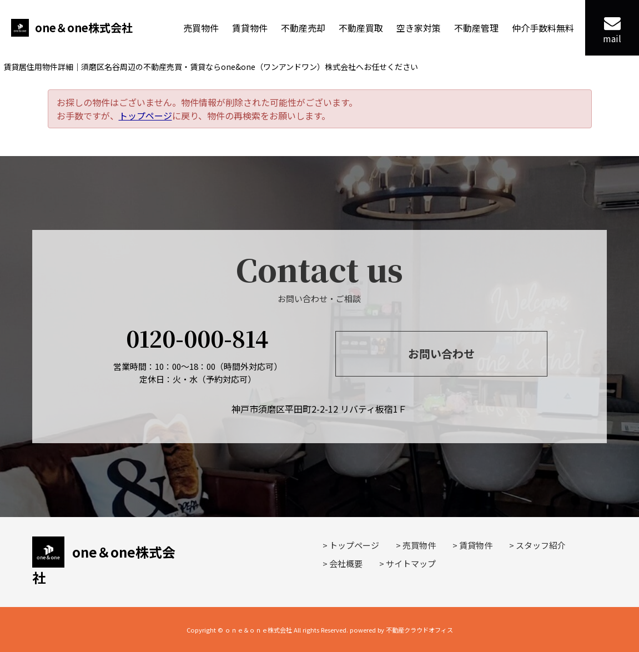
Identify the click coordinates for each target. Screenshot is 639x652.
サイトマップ (411, 563)
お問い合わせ (441, 353)
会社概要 (346, 563)
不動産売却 (303, 27)
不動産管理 (476, 27)
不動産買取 (361, 27)
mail (612, 29)
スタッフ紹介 (541, 545)
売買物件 (201, 27)
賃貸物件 (250, 27)
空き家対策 (418, 27)
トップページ (145, 115)
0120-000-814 (197, 338)
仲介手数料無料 (543, 27)
